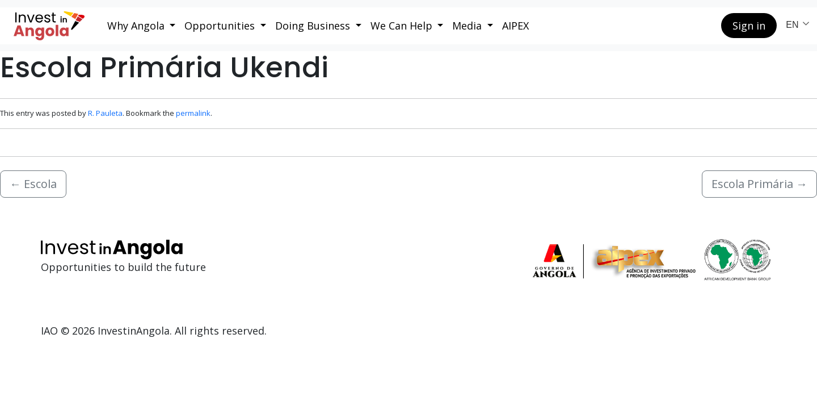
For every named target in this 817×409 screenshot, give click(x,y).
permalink (193, 113)
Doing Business (314, 25)
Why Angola (137, 25)
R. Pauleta (105, 113)
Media (468, 25)
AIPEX (515, 25)
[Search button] (703, 25)
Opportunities (221, 25)
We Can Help (402, 25)
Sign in (748, 25)
